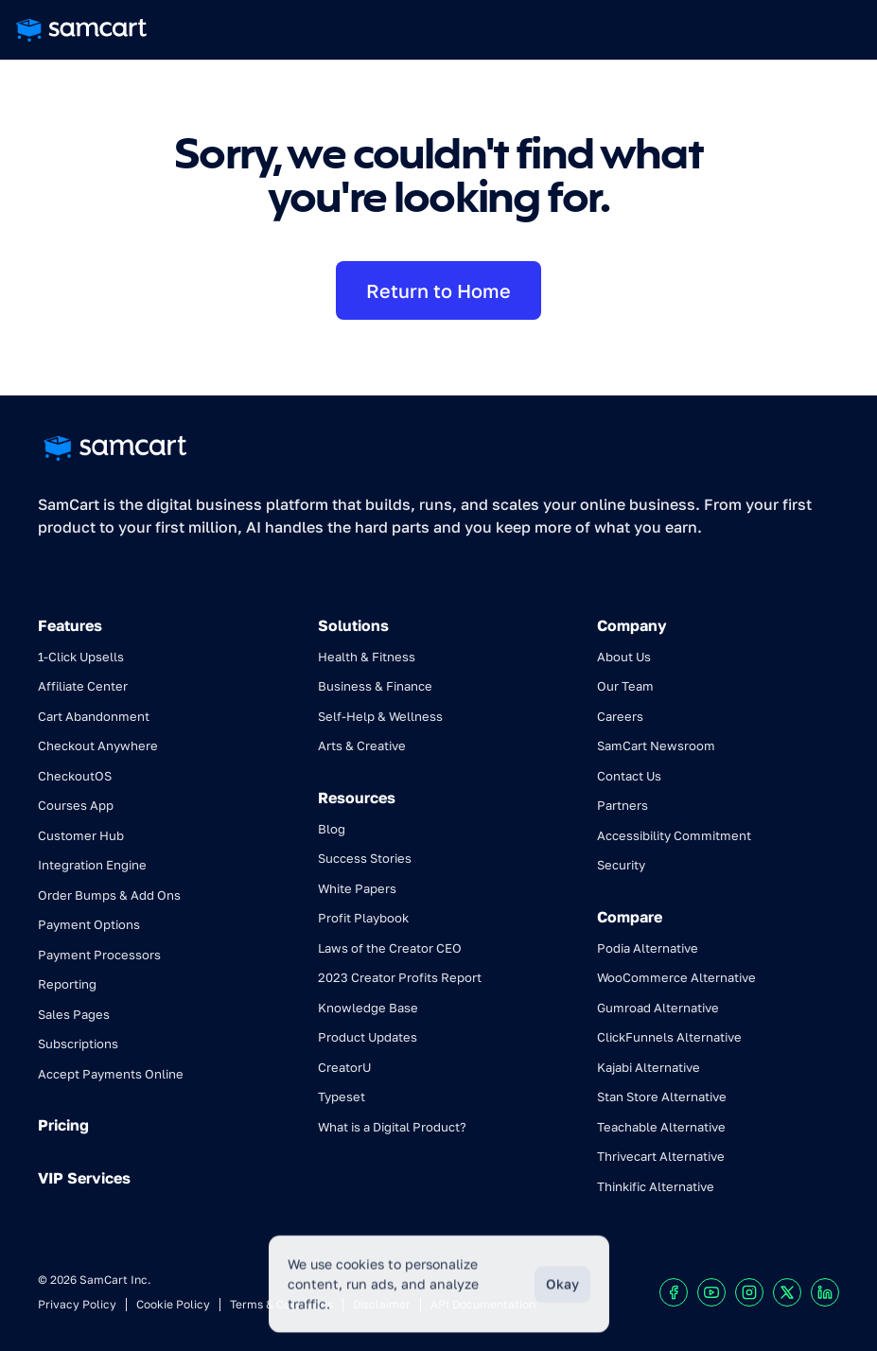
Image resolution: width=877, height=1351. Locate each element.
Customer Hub (81, 835)
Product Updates (367, 1036)
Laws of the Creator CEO (390, 948)
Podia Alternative (647, 948)
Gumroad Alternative (658, 1007)
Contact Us (629, 775)
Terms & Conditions (281, 1304)
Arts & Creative (362, 745)
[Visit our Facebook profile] (673, 1292)
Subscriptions (78, 1043)
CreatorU (344, 1067)
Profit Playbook (363, 917)
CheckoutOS (75, 775)
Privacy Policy (77, 1304)
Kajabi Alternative (648, 1067)
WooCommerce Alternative (676, 977)
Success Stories (365, 858)
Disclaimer (382, 1304)
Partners (622, 805)
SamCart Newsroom (656, 745)
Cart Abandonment (93, 716)
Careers (620, 716)
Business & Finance (375, 685)
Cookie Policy (173, 1304)
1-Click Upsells (81, 656)
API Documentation (482, 1304)
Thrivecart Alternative (661, 1156)
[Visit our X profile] (787, 1292)
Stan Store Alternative (662, 1096)
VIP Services (84, 1177)
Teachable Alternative (661, 1126)
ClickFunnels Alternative (669, 1036)
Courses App (76, 805)
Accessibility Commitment (674, 835)
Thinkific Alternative (655, 1186)
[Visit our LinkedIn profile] (825, 1292)
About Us (624, 656)
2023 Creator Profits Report (400, 977)
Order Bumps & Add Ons (109, 895)
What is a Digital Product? (392, 1126)
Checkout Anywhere (98, 745)
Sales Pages (74, 1014)
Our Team (625, 685)
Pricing (63, 1124)
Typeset (341, 1096)
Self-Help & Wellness (380, 716)
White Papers (357, 888)
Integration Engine (92, 864)
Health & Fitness (366, 656)
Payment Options (89, 924)
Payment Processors (99, 954)
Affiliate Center (83, 685)
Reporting (67, 983)
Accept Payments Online (111, 1073)
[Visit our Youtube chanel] (711, 1292)
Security (621, 864)
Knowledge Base (368, 1007)
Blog (331, 828)
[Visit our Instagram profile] (749, 1292)
